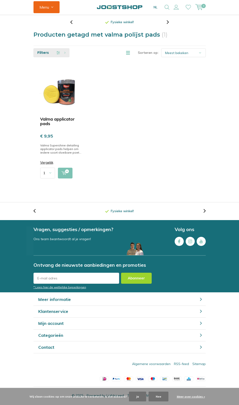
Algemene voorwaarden (151, 364)
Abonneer (136, 278)
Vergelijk (46, 163)
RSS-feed (181, 364)
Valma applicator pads (57, 122)
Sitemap (199, 364)
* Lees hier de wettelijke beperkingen (59, 287)
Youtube (201, 240)
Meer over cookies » (191, 396)
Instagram (190, 240)
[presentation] (74, 22)
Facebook (179, 240)
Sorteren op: (148, 53)
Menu (44, 7)
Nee (158, 396)
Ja (137, 396)
